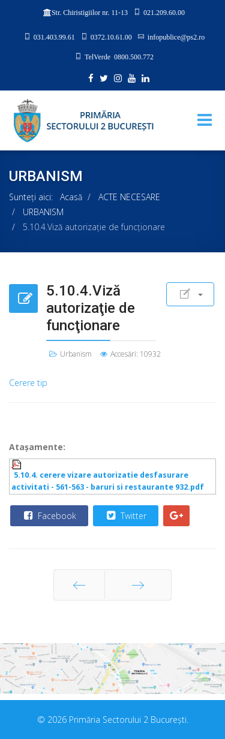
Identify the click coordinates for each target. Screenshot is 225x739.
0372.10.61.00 (111, 36)
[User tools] (190, 294)
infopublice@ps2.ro (176, 36)
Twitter (125, 515)
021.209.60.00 (164, 12)
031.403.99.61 (54, 36)
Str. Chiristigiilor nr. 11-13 (90, 12)
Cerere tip (28, 382)
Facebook (48, 515)
